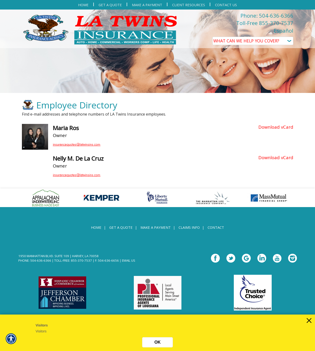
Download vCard (275, 129)
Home (96, 230)
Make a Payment (155, 230)
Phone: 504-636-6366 (266, 15)
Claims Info (189, 230)
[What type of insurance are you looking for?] (252, 41)
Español (283, 30)
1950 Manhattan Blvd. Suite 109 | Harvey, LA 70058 (58, 258)
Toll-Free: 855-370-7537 (73, 263)
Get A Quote (121, 230)
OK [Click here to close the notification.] (157, 342)
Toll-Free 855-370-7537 (264, 22)
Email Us (128, 263)
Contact (216, 230)
